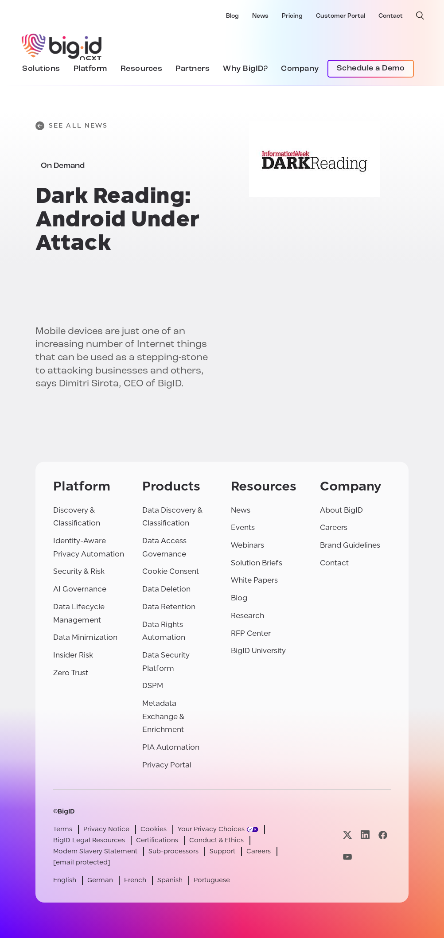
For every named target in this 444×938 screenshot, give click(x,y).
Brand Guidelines (350, 545)
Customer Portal (340, 16)
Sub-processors (173, 851)
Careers (333, 527)
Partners (192, 69)
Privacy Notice (106, 829)
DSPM (152, 685)
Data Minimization (85, 637)
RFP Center (251, 633)
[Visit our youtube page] (347, 857)
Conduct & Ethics (216, 840)
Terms (62, 829)
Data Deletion (166, 589)
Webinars (247, 545)
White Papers (254, 580)
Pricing (292, 16)
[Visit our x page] (347, 835)
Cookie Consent (170, 571)
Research (247, 615)
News (260, 16)
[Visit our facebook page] (382, 835)
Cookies (153, 829)
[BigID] (62, 45)
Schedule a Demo (371, 68)
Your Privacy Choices (211, 829)
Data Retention (168, 607)
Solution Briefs (256, 563)
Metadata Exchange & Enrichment (163, 716)
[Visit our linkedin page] (365, 835)
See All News (71, 125)
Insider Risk (73, 655)
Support (222, 851)
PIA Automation (170, 747)
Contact (390, 16)
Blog (232, 16)
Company (300, 69)
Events (243, 527)
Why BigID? (245, 69)
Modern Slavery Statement (95, 851)
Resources (142, 69)
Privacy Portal (166, 765)
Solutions (41, 69)
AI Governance (79, 589)
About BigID (341, 510)
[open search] (420, 15)
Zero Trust (70, 673)
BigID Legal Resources (89, 840)
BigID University (258, 650)
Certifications (157, 840)
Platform (90, 69)
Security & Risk (79, 571)
